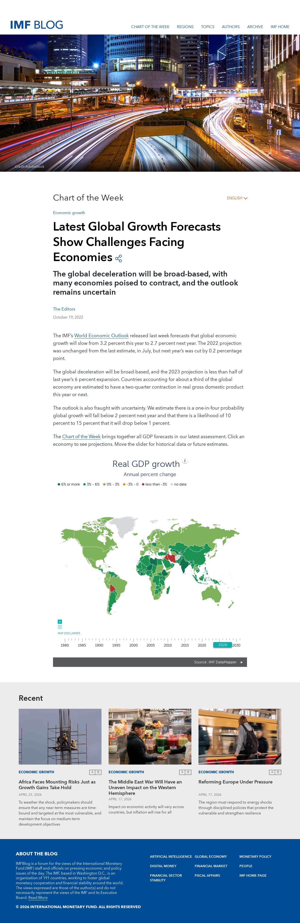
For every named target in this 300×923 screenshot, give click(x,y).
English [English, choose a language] (234, 198)
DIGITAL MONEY (163, 866)
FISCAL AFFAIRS (207, 875)
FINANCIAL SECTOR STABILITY (166, 878)
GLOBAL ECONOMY (211, 856)
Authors (231, 27)
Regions (185, 27)
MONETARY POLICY (255, 856)
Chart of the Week (150, 27)
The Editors (64, 309)
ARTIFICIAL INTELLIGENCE (171, 856)
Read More (38, 897)
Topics (207, 27)
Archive (255, 27)
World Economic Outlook (101, 336)
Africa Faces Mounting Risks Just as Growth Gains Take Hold (57, 785)
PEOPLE (245, 866)
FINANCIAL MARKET (211, 866)
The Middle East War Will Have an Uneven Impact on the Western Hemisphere (145, 787)
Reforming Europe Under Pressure (236, 782)
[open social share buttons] (118, 258)
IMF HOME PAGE (253, 875)
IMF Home (280, 27)
